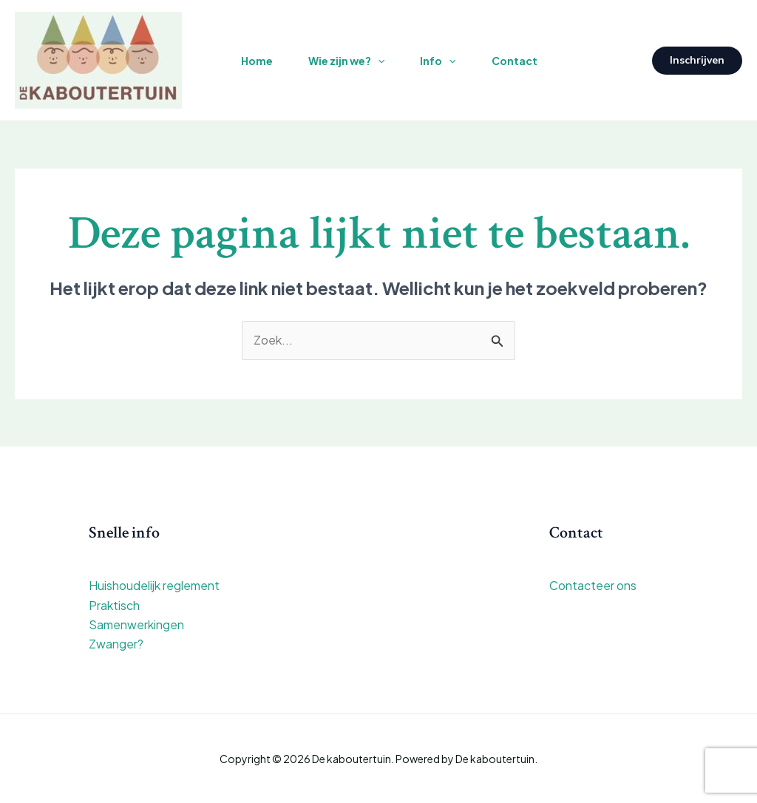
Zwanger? (116, 643)
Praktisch (114, 605)
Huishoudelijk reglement (154, 585)
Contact (514, 60)
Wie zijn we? (346, 61)
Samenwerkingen (136, 624)
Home (257, 60)
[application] (377, 61)
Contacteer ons (593, 585)
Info (437, 61)
